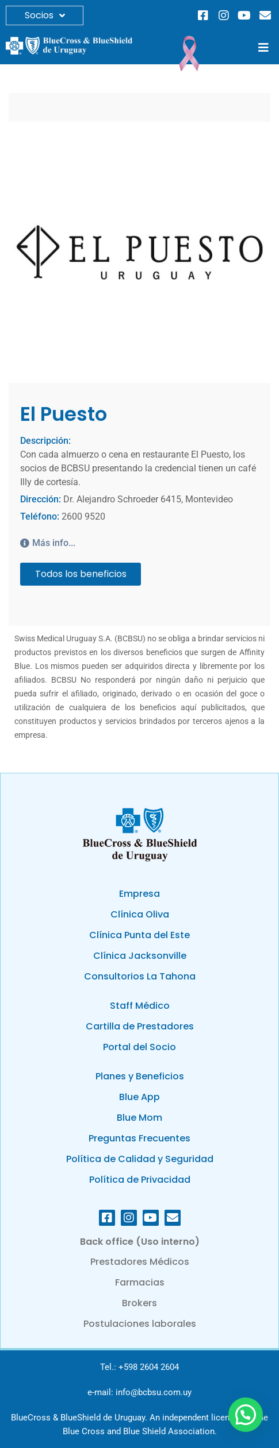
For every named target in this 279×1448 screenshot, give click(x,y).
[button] (263, 48)
